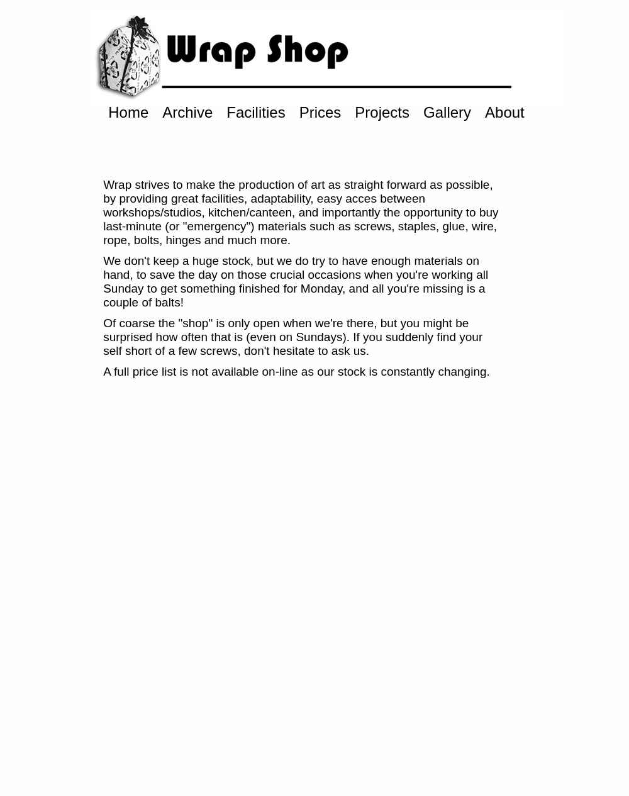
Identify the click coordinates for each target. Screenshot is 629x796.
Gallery (447, 112)
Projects (382, 112)
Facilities (255, 112)
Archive (187, 112)
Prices (320, 112)
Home (128, 112)
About (505, 112)
